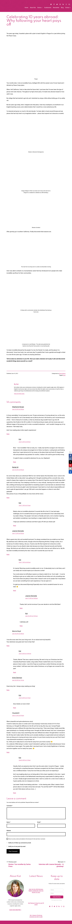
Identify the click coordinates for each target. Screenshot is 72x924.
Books (39, 7)
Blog (62, 7)
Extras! (67, 7)
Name (9, 822)
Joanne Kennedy (18, 531)
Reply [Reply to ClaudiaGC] (8, 752)
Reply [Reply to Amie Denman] (8, 690)
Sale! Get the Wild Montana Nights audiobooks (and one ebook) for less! (36, 891)
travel (64, 375)
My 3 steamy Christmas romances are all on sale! (36, 916)
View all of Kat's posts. (19, 393)
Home (26, 7)
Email (39, 822)
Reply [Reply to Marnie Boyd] (8, 645)
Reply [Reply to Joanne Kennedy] (8, 554)
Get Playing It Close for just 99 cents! (36, 903)
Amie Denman (17, 678)
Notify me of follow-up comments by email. (19, 842)
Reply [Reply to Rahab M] (8, 497)
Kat (20, 439)
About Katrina (62, 373)
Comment (10, 805)
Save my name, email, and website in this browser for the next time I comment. (27, 839)
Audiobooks (47, 7)
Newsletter (56, 7)
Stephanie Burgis (18, 407)
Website (9, 830)
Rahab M (15, 467)
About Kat (33, 7)
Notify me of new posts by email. (17, 846)
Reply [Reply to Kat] (14, 462)
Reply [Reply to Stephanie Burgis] (8, 434)
